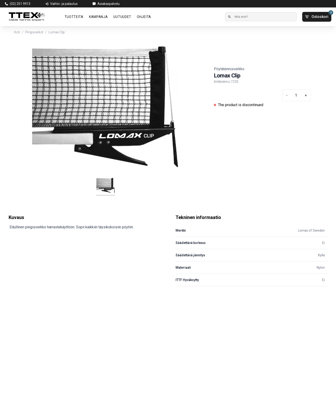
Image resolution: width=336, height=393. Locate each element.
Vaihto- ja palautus (64, 4)
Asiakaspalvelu (108, 4)
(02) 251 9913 (20, 4)
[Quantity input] (296, 95)
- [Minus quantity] (287, 95)
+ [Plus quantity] (306, 95)
